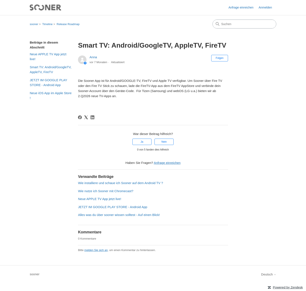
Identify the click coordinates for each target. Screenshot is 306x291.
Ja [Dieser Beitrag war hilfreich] (142, 141)
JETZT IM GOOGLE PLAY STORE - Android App (48, 82)
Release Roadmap (68, 24)
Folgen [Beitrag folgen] (220, 58)
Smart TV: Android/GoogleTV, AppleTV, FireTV (50, 69)
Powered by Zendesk (288, 287)
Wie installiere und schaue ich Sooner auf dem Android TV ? (120, 183)
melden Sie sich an (96, 250)
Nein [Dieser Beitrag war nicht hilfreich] (164, 141)
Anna (93, 57)
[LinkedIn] (92, 117)
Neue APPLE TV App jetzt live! (48, 56)
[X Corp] (86, 117)
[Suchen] (244, 24)
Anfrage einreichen (241, 7)
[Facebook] (80, 117)
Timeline (47, 24)
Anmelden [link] (265, 7)
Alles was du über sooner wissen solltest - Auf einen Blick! (119, 215)
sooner (34, 24)
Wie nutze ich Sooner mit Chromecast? (105, 191)
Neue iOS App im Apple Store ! (51, 95)
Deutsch (268, 274)
